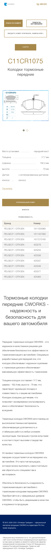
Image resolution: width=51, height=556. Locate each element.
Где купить (7, 189)
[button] (23, 130)
